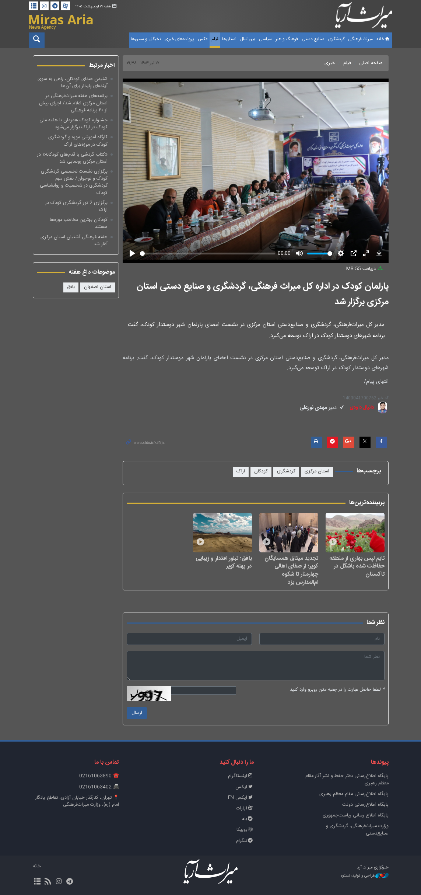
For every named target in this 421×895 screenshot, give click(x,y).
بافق (71, 287)
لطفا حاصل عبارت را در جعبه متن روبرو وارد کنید (337, 689)
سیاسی (265, 39)
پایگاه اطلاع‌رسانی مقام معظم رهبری (354, 794)
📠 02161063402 (99, 787)
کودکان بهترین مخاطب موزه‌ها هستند (79, 223)
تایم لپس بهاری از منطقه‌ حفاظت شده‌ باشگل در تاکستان (357, 566)
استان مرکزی (317, 471)
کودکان (261, 471)
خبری (329, 63)
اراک (240, 471)
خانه (383, 39)
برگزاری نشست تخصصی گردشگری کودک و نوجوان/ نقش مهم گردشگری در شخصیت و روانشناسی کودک (74, 182)
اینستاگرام (241, 776)
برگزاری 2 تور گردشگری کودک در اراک (76, 206)
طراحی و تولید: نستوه (365, 876)
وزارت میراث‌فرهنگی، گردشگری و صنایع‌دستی (357, 829)
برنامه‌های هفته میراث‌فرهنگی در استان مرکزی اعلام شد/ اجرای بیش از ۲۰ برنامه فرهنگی (73, 103)
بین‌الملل (247, 39)
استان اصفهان (97, 287)
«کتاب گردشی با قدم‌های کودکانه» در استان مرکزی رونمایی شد (72, 158)
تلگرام (245, 841)
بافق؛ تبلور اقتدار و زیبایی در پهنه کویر (224, 562)
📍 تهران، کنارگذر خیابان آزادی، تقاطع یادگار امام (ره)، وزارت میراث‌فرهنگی (77, 801)
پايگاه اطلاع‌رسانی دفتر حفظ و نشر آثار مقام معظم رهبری (347, 779)
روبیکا (245, 830)
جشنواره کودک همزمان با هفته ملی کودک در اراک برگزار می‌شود (73, 124)
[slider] (207, 253)
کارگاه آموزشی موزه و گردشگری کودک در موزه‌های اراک (78, 140)
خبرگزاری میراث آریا (363, 17)
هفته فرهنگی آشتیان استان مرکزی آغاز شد (74, 240)
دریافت (365, 269)
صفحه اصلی (371, 63)
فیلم (214, 39)
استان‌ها (229, 39)
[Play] (132, 253)
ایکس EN (241, 798)
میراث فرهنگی (360, 39)
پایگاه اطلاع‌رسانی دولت (365, 805)
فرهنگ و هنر (287, 39)
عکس (203, 39)
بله (248, 819)
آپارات (245, 808)
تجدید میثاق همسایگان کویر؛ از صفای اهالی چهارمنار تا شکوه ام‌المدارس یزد (291, 570)
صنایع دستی (313, 39)
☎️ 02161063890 (99, 776)
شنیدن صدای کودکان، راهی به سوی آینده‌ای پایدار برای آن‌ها (73, 82)
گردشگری (336, 39)
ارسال (136, 713)
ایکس (244, 787)
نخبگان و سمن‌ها (146, 39)
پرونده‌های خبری (179, 39)
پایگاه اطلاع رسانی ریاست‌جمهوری (356, 815)
